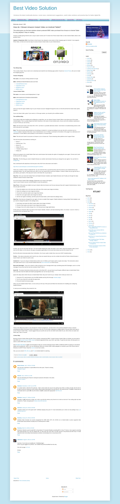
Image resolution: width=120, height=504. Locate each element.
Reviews (89, 72)
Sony (88, 75)
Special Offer (70, 19)
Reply (18, 371)
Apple (88, 63)
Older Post (78, 478)
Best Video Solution (35, 8)
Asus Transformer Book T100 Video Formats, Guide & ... (96, 240)
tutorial (33, 347)
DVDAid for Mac (22, 19)
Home (13, 19)
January (90, 225)
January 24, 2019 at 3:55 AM (28, 417)
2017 (88, 198)
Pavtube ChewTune (20, 344)
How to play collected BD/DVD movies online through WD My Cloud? (99, 136)
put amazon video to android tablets (41, 357)
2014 (88, 249)
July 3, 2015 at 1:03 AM (30, 365)
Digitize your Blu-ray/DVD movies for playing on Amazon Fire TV (99, 113)
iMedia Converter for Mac (58, 19)
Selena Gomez (20, 365)
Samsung (89, 73)
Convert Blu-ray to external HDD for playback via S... (96, 230)
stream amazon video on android (55, 357)
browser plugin (57, 277)
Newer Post (16, 478)
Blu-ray (29, 351)
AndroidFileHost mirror (21, 83)
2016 (88, 200)
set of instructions (46, 262)
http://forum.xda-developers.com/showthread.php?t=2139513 (28, 166)
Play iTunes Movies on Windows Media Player (99, 148)
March (90, 221)
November (91, 205)
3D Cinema (79, 19)
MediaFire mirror (20, 87)
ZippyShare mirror (20, 85)
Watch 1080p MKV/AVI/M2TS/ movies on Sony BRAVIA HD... (97, 227)
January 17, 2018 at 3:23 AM (28, 397)
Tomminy (19, 417)
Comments (65, 491)
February (91, 223)
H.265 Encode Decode (92, 68)
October (90, 207)
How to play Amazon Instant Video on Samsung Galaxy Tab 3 (100, 125)
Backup (88, 65)
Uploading (89, 78)
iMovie (88, 82)
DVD (25, 351)
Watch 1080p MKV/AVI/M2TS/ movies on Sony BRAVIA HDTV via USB (100, 101)
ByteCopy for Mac (44, 19)
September (91, 209)
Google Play (16, 160)
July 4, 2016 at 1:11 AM (27, 375)
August (90, 211)
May (90, 217)
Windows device (90, 80)
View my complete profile (91, 46)
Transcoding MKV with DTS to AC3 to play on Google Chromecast (100, 168)
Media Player (90, 70)
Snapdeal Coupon (21, 369)
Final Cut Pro (90, 67)
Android (32, 357)
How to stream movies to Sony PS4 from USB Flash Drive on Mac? (100, 90)
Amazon (89, 60)
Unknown (19, 386)
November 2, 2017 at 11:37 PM (29, 386)
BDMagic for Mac (33, 19)
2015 (88, 202)
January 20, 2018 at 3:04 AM (28, 407)
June (90, 215)
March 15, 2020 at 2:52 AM (28, 428)
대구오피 (28, 447)
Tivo (34, 351)
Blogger (66, 496)
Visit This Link (59, 390)
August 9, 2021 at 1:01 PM (29, 439)
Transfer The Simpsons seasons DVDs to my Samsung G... (97, 246)
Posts (64, 489)
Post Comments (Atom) (24, 480)
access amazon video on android (23, 357)
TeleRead (15, 131)
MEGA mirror (19, 89)
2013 (88, 251)
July (90, 213)
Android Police (67, 71)
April (90, 219)
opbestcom (20, 439)
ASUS (88, 58)
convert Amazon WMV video (27, 340)
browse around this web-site (40, 401)
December (91, 203)
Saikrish (19, 375)
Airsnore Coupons (21, 379)
